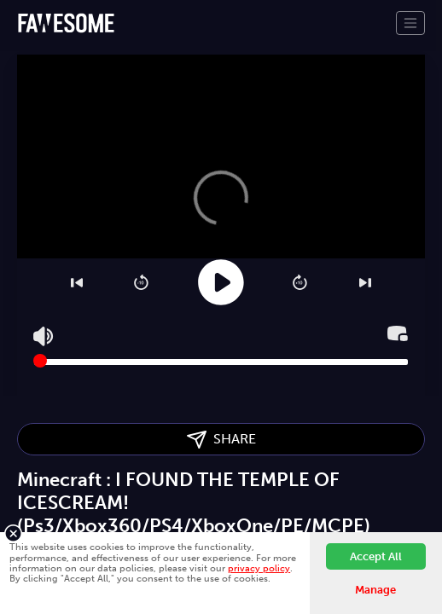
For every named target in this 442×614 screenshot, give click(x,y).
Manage (375, 589)
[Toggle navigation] (410, 23)
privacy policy (259, 568)
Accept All (376, 556)
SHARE (221, 440)
